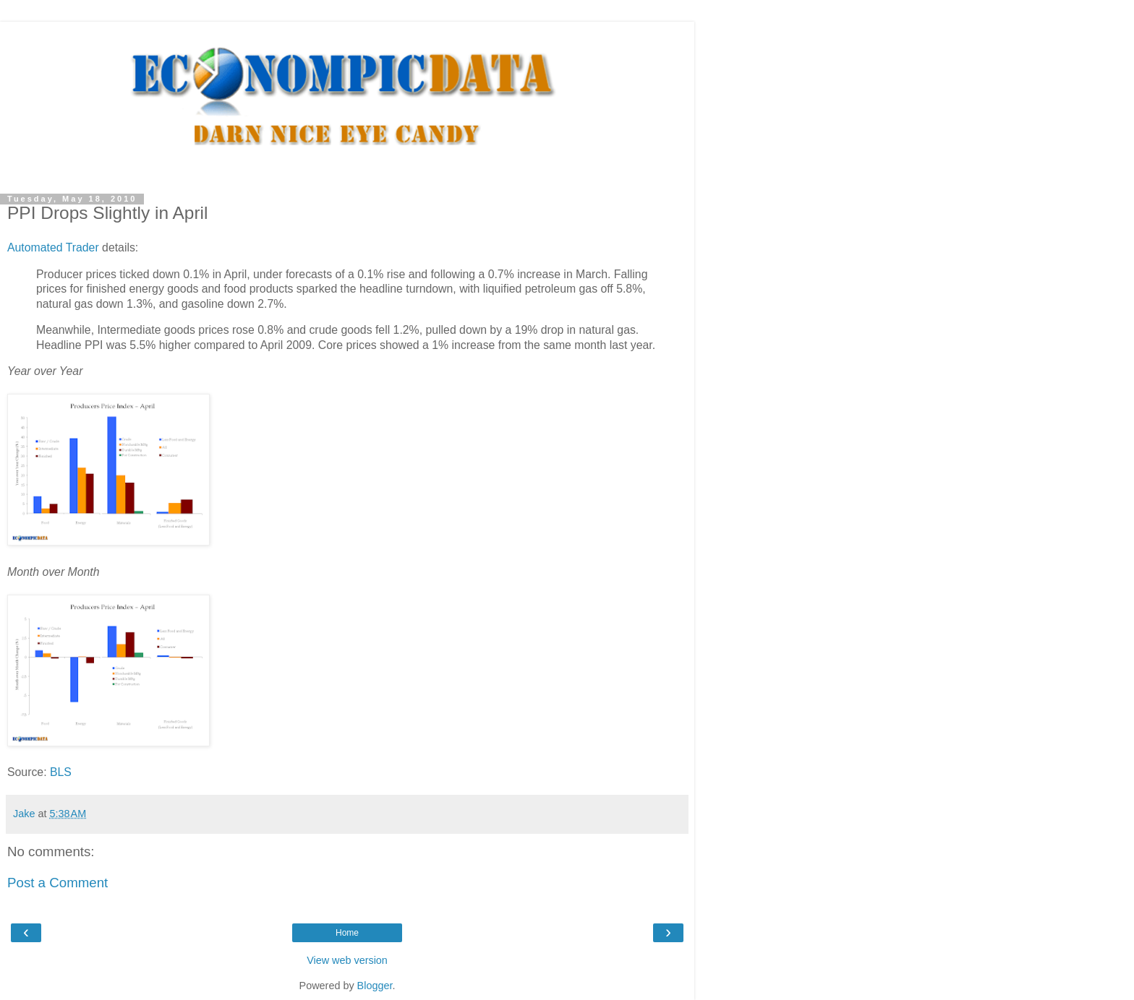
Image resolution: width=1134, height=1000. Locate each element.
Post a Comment (57, 882)
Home (347, 933)
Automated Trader (53, 247)
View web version (347, 960)
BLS (61, 772)
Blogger (375, 985)
